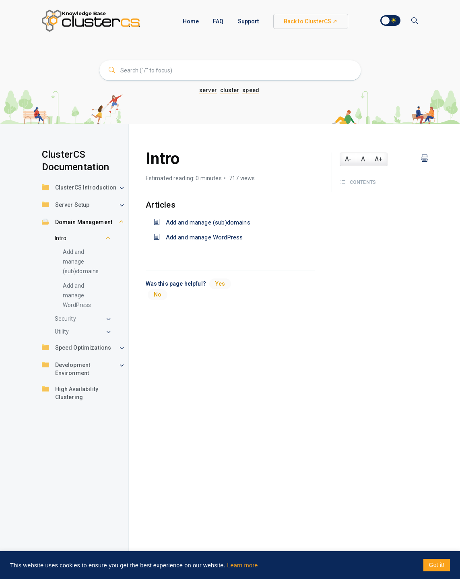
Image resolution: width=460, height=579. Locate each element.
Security (65, 318)
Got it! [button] (436, 565)
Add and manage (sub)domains (81, 261)
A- (348, 159)
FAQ (218, 21)
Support (248, 21)
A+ (378, 159)
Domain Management (77, 222)
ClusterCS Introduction (79, 188)
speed (250, 90)
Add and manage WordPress (77, 295)
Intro (61, 238)
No (157, 294)
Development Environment (66, 368)
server (208, 90)
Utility (62, 331)
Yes (220, 283)
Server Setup (66, 205)
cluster (229, 90)
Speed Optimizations (76, 348)
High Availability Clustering (70, 392)
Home (191, 21)
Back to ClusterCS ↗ (311, 21)
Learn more (242, 565)
